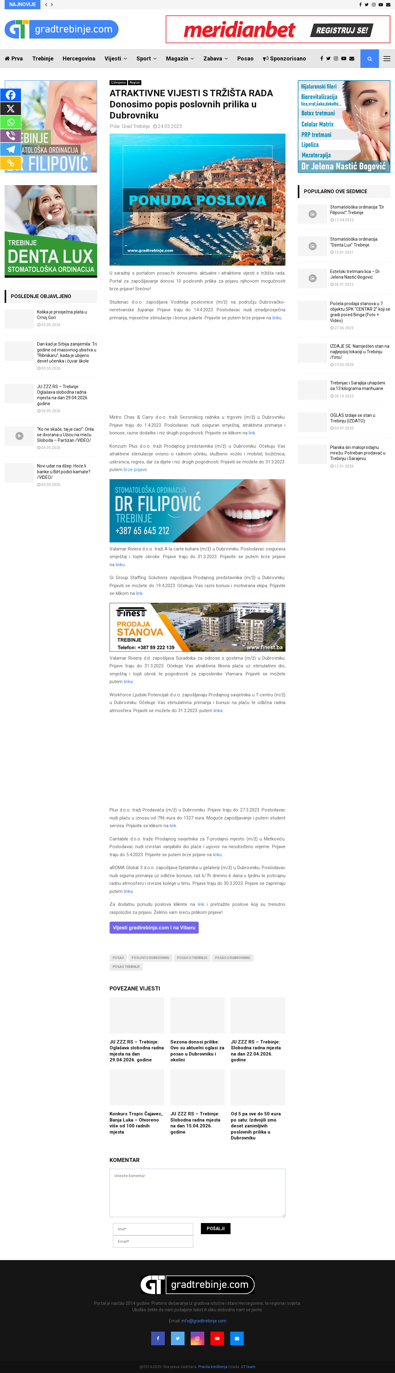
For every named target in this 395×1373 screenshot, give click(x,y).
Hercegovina (79, 58)
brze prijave (135, 469)
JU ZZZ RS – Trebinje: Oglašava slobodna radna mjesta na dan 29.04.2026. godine (137, 1051)
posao (118, 958)
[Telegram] (10, 149)
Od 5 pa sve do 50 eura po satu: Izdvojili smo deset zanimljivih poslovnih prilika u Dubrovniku (256, 1126)
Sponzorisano (284, 58)
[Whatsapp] (10, 122)
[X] (10, 108)
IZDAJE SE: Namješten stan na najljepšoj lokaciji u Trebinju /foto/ (359, 352)
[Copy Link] (10, 163)
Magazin (177, 58)
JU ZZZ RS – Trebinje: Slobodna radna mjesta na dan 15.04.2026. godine (195, 1123)
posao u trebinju (192, 958)
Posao (245, 58)
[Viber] (10, 136)
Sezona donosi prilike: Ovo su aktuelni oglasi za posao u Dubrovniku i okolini (197, 1051)
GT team (248, 1367)
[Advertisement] (197, 370)
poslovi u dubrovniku (150, 958)
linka (128, 681)
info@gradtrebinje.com (204, 1320)
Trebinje (42, 58)
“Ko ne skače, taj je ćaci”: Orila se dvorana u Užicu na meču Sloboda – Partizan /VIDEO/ (65, 435)
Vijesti (113, 58)
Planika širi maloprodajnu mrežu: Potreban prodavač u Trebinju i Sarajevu (357, 453)
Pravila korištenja (213, 1367)
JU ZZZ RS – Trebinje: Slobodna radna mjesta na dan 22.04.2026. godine (256, 1051)
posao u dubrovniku (232, 958)
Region (135, 82)
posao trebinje (126, 967)
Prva (14, 58)
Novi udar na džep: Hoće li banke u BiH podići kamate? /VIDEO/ (63, 471)
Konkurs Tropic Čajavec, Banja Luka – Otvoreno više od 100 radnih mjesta (136, 1123)
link (252, 433)
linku (276, 318)
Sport (143, 58)
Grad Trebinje (136, 126)
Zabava (212, 58)
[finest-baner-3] (197, 650)
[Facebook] (10, 95)
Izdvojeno (118, 82)
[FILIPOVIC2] (197, 541)
